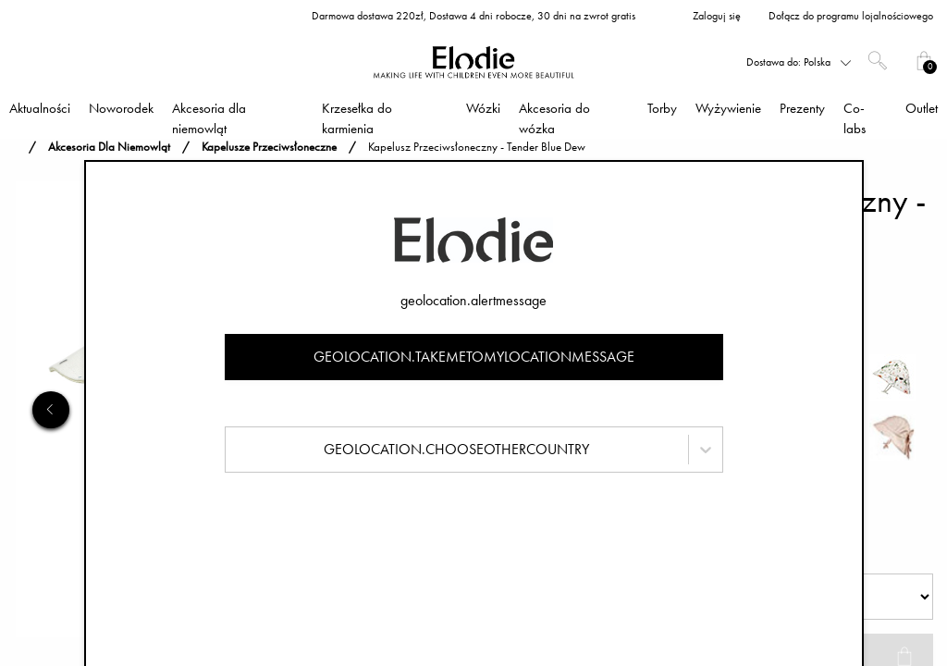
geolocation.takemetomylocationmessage (474, 356)
